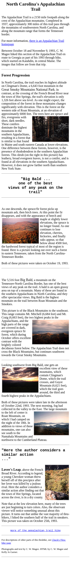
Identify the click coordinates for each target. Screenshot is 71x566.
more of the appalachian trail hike (35, 536)
